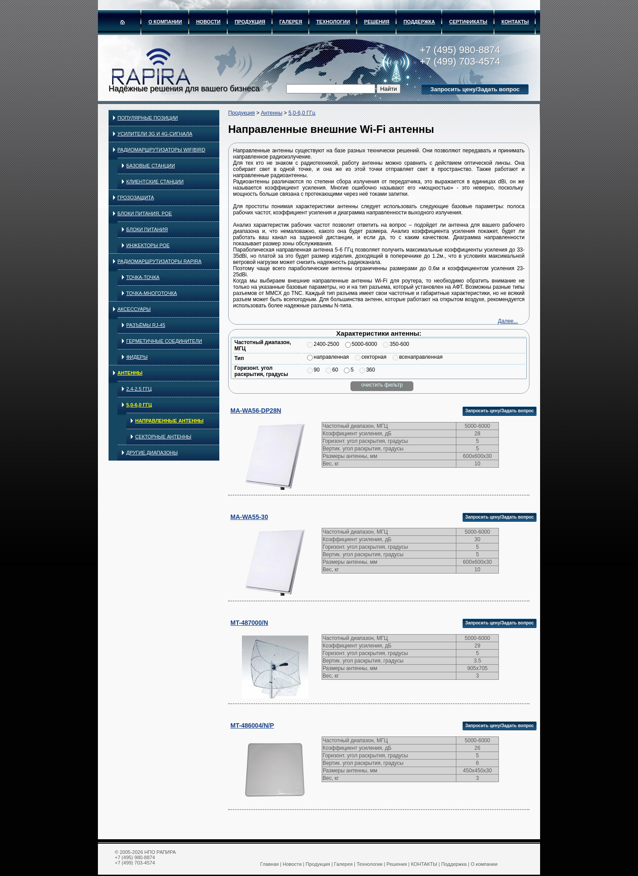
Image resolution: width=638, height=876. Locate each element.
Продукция (250, 21)
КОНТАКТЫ (515, 21)
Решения (376, 21)
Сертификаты (468, 21)
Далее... (508, 321)
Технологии (333, 21)
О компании (165, 21)
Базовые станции (150, 165)
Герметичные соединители (164, 341)
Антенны (130, 373)
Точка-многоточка (151, 293)
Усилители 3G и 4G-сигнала (154, 133)
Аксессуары (134, 309)
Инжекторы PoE (148, 245)
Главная (269, 864)
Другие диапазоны (152, 452)
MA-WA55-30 (249, 516)
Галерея (291, 21)
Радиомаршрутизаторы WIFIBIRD (161, 149)
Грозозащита (135, 197)
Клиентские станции (154, 181)
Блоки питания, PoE (144, 213)
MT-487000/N (249, 622)
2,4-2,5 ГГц (139, 388)
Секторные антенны (163, 436)
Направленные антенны (169, 420)
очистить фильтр (382, 385)
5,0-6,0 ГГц (139, 404)
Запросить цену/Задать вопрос (474, 89)
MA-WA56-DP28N (255, 410)
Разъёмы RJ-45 (145, 325)
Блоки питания (147, 229)
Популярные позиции (147, 117)
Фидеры (137, 357)
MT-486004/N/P (252, 725)
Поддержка (419, 21)
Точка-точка (143, 277)
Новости (208, 21)
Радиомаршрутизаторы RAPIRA (159, 261)
